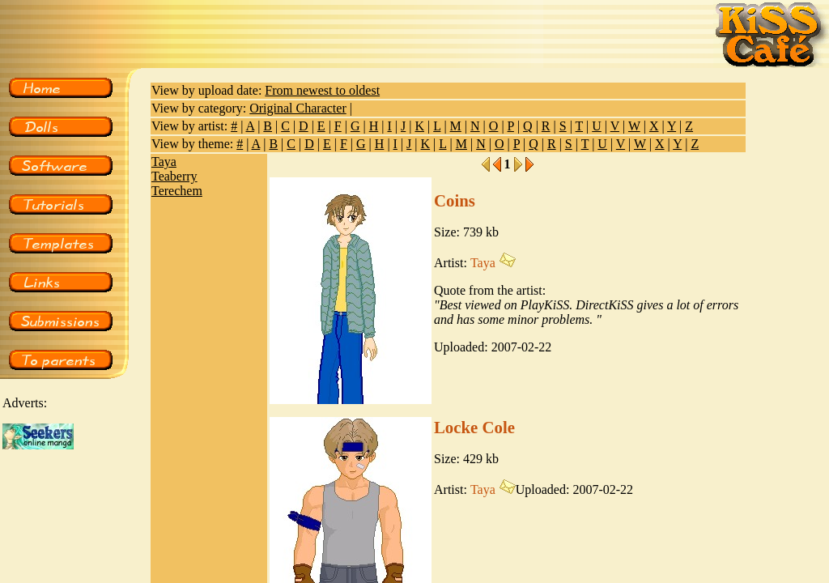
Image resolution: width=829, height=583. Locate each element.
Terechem (176, 191)
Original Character (297, 108)
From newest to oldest (322, 90)
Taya (163, 161)
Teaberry (174, 176)
